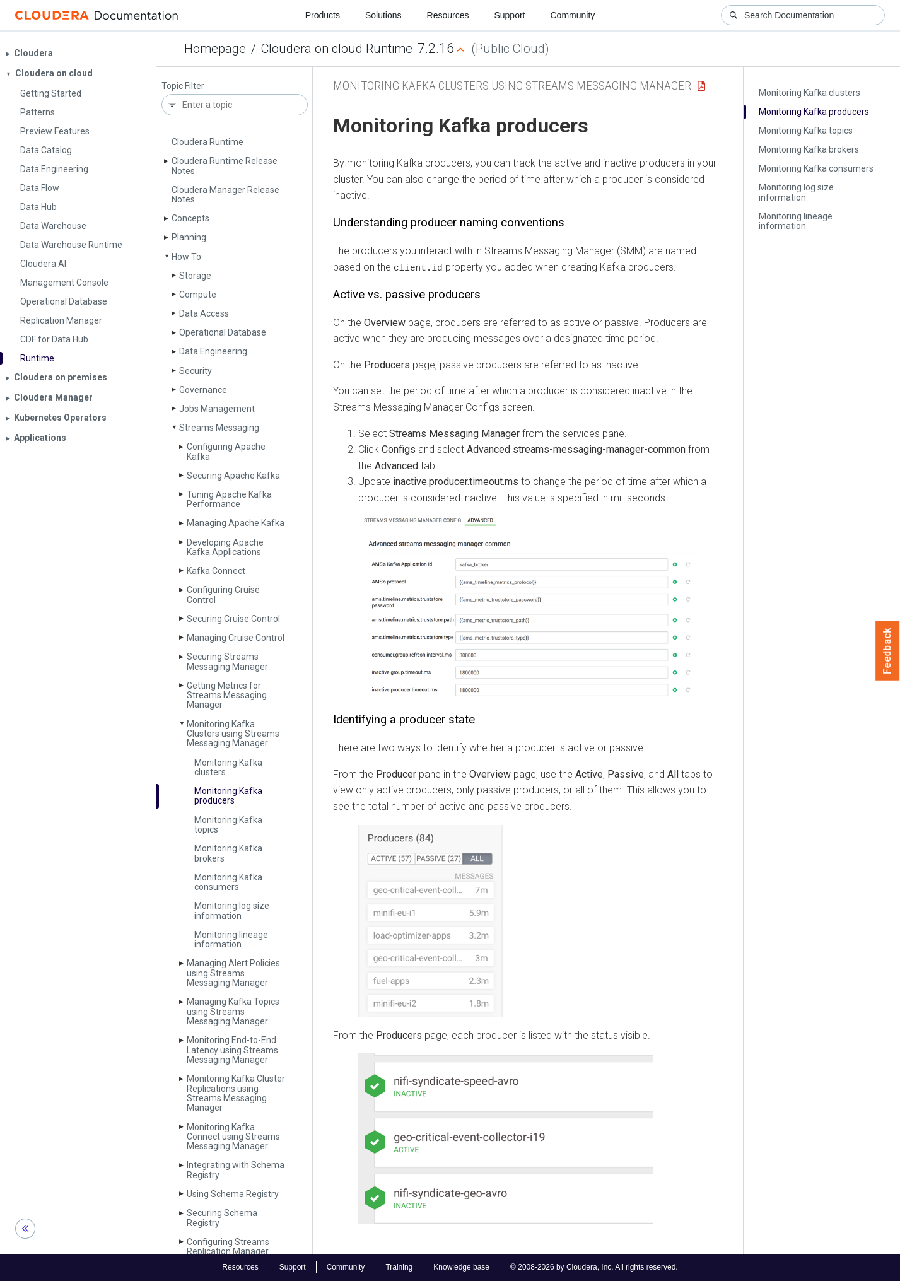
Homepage (215, 48)
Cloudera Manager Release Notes (225, 194)
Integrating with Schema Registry (235, 1169)
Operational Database (222, 332)
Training (398, 1267)
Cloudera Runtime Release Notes (225, 165)
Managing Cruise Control (235, 638)
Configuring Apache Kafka (226, 451)
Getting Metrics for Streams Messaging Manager (227, 695)
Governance (203, 390)
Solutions (383, 15)
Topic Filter (182, 86)
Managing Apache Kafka (235, 523)
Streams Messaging (219, 428)
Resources (448, 15)
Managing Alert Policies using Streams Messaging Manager (233, 973)
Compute (197, 295)
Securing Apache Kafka (233, 476)
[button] (528, 608)
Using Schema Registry (233, 1194)
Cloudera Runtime (207, 142)
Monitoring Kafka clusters (228, 767)
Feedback (888, 651)
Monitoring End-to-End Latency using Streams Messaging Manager (232, 1050)
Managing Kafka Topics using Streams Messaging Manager (233, 1011)
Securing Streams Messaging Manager (227, 661)
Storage (195, 276)
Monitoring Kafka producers (228, 795)
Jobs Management (217, 409)
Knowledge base (461, 1267)
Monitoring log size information (231, 910)
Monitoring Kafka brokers (228, 853)
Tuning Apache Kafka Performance (229, 499)
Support (509, 15)
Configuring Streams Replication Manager (228, 1246)
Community (573, 15)
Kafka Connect (216, 571)
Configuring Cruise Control (223, 594)
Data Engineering (213, 351)
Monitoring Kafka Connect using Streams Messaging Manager (233, 1137)
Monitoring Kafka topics (228, 824)
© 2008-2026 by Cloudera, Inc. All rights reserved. (594, 1267)
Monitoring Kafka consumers (228, 882)
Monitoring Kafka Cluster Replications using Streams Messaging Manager (236, 1093)
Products (322, 15)
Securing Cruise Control (233, 619)
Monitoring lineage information (231, 939)
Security (195, 371)
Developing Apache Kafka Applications (225, 547)
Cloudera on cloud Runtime (336, 48)
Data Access (204, 313)
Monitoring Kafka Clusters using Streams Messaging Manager (233, 734)
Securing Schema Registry (222, 1217)
